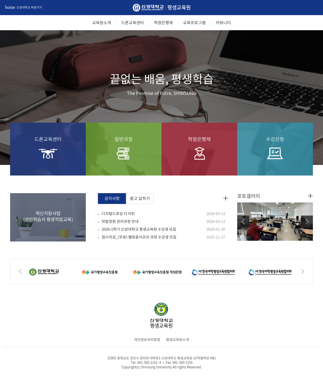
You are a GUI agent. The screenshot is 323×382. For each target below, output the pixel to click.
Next (307, 222)
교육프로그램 (194, 22)
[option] (161, 97)
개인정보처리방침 (147, 339)
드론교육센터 (132, 22)
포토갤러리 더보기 (310, 196)
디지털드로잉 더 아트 (118, 214)
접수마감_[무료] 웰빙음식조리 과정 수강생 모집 (139, 237)
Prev (243, 222)
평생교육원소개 (177, 339)
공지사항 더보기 (225, 198)
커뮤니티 (223, 22)
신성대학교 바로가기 (23, 7)
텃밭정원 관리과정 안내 (120, 221)
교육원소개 (101, 22)
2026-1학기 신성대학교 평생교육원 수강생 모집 (139, 229)
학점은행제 (163, 22)
